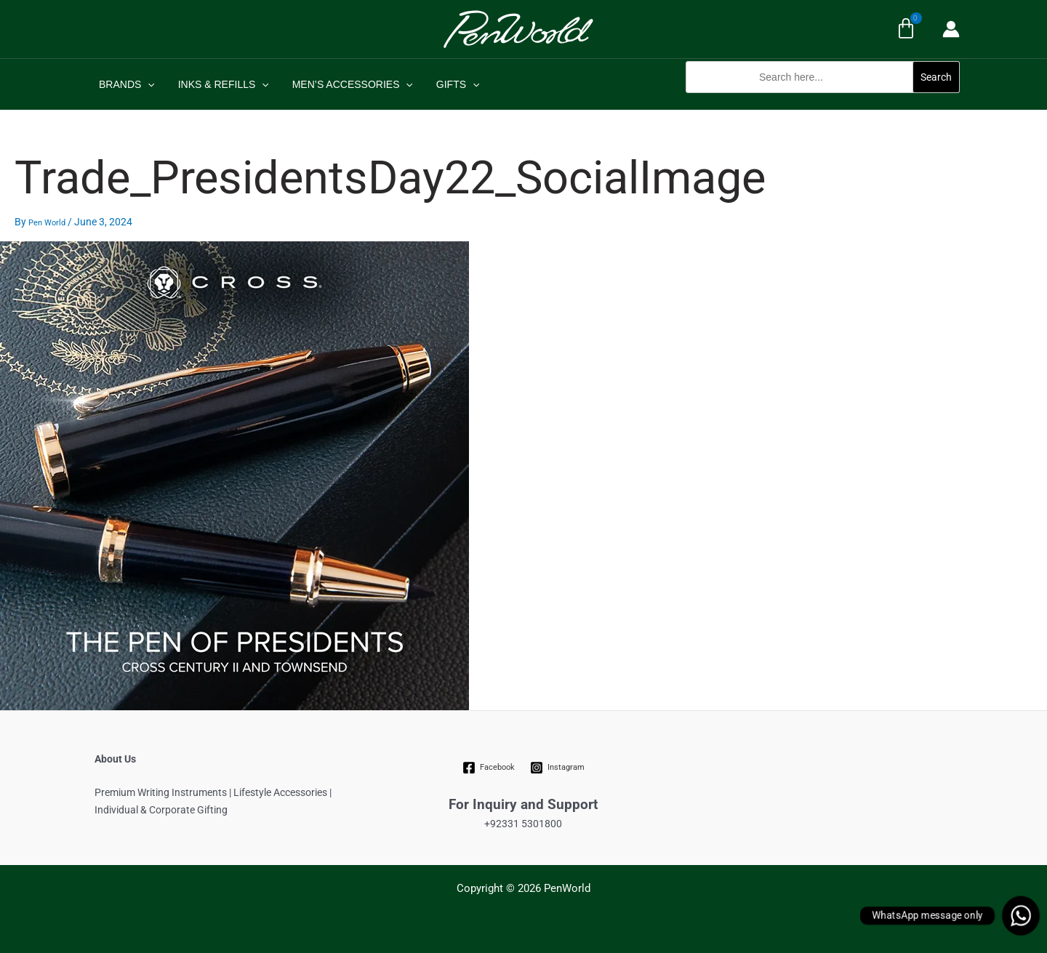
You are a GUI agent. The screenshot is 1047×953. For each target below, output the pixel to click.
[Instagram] (556, 767)
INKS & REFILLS (219, 84)
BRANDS (125, 84)
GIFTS (448, 84)
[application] (146, 84)
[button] (823, 100)
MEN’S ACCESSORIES (345, 84)
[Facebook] (489, 767)
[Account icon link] (951, 29)
